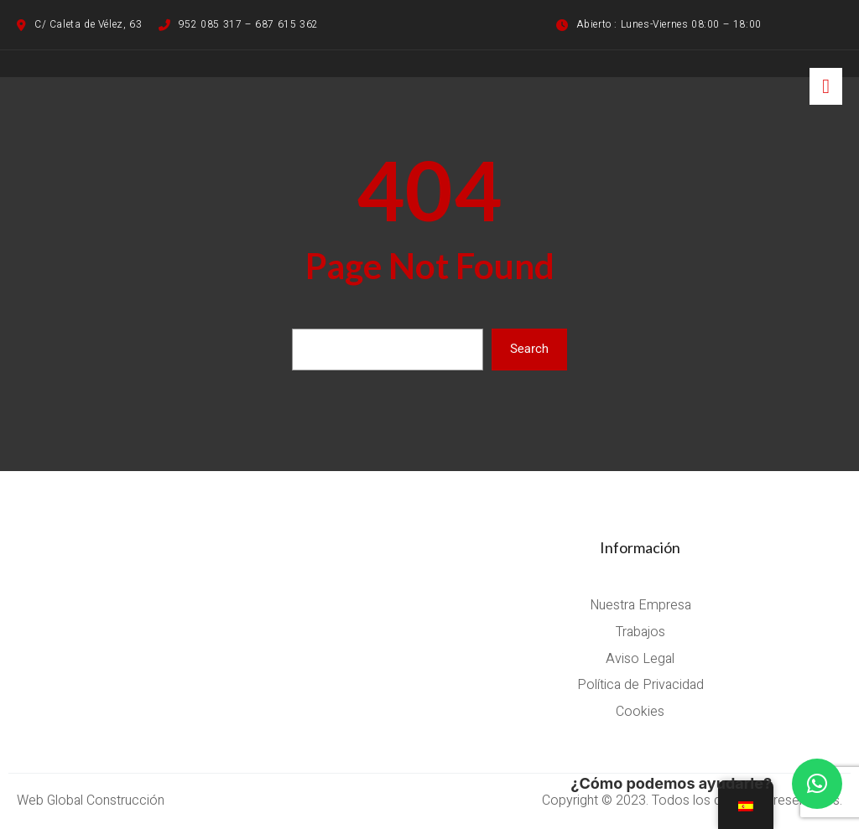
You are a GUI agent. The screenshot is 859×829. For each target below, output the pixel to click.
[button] (817, 784)
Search (529, 348)
